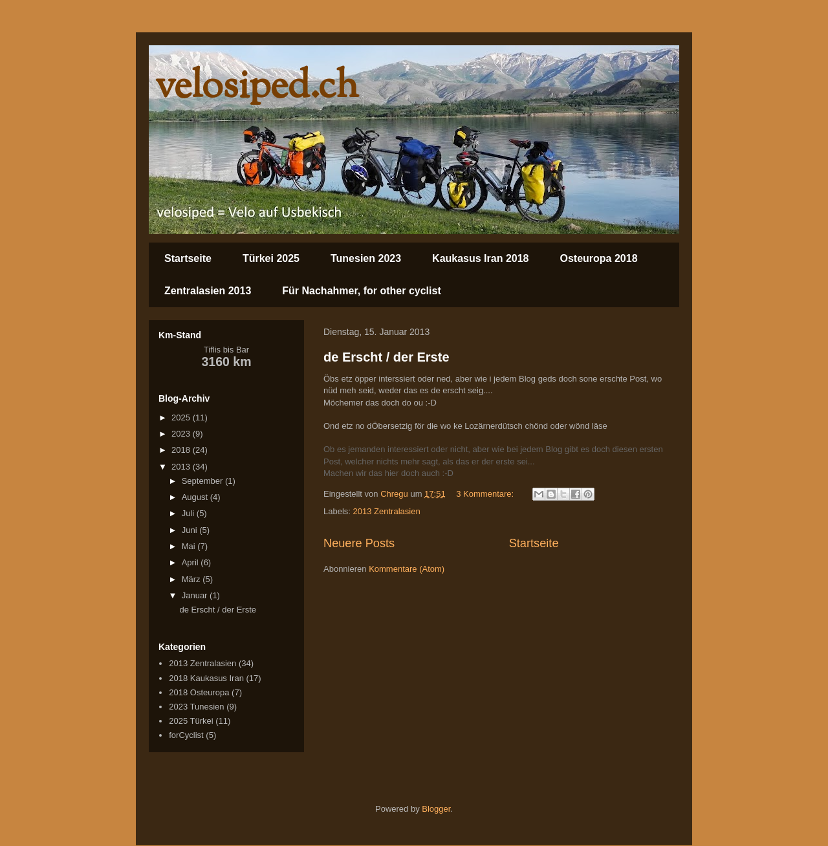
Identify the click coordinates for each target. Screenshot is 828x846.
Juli (189, 513)
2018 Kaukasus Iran (206, 678)
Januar (196, 595)
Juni (190, 530)
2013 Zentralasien (386, 511)
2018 (182, 450)
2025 (182, 417)
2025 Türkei (191, 721)
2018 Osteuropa (199, 692)
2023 (182, 434)
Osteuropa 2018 (599, 258)
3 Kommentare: (486, 494)
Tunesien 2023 (366, 258)
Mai (190, 546)
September (203, 481)
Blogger (436, 809)
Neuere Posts (359, 543)
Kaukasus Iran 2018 (480, 258)
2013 (182, 467)
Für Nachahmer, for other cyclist (361, 290)
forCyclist (186, 735)
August (196, 497)
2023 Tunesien (196, 706)
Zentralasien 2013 (207, 290)
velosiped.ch (256, 88)
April (191, 562)
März (192, 579)
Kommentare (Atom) (406, 569)
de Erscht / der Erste (386, 357)
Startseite (188, 258)
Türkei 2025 (271, 258)
